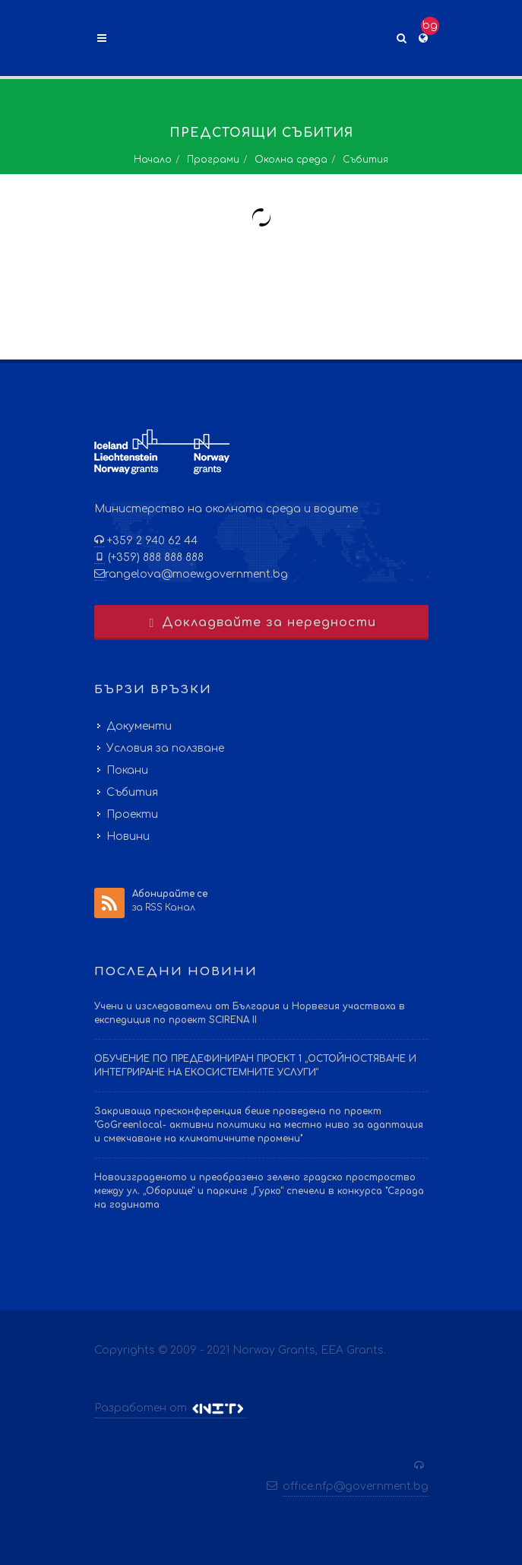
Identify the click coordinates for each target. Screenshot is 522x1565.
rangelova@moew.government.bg (196, 574)
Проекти (132, 814)
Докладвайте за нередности (261, 622)
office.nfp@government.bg (356, 1486)
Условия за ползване (165, 748)
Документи (139, 726)
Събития (132, 792)
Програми (213, 159)
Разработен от (170, 1408)
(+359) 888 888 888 (154, 557)
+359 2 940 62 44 (151, 540)
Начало (153, 159)
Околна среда (291, 159)
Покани (127, 770)
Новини (128, 836)
